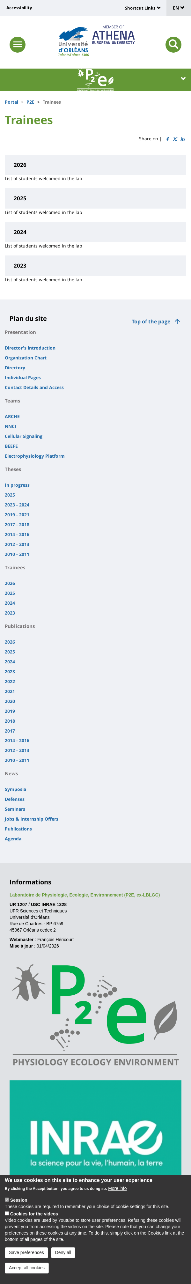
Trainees (15, 567)
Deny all (63, 1259)
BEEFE (11, 446)
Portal (11, 102)
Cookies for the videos (34, 1220)
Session (18, 1207)
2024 (10, 603)
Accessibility (19, 8)
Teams (12, 400)
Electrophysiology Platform (35, 456)
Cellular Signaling (23, 436)
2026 (10, 583)
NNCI (10, 426)
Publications (20, 626)
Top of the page (151, 321)
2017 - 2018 (17, 524)
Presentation (20, 332)
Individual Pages (23, 377)
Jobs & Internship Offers (31, 819)
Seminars (15, 809)
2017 (10, 731)
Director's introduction (30, 348)
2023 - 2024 (17, 505)
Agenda (13, 839)
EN (179, 8)
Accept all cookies (27, 1274)
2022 (10, 681)
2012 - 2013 (17, 544)
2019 (10, 711)
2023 (10, 613)
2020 (10, 701)
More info (117, 1195)
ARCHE (12, 416)
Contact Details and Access (34, 387)
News (11, 773)
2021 (10, 691)
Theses (13, 469)
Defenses (15, 799)
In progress (17, 485)
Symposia (15, 789)
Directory (15, 368)
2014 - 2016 (17, 534)
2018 (10, 721)
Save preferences (26, 1259)
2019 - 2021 (17, 515)
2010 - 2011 (17, 554)
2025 (10, 495)
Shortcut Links (140, 8)
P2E (30, 102)
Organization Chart (26, 358)
